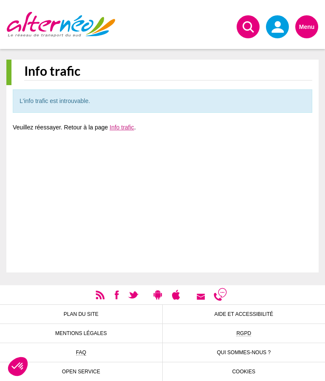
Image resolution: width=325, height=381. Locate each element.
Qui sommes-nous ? (244, 352)
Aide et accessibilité (244, 314)
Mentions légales (81, 333)
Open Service (81, 372)
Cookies (243, 372)
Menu (307, 26)
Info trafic (122, 127)
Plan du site (81, 314)
